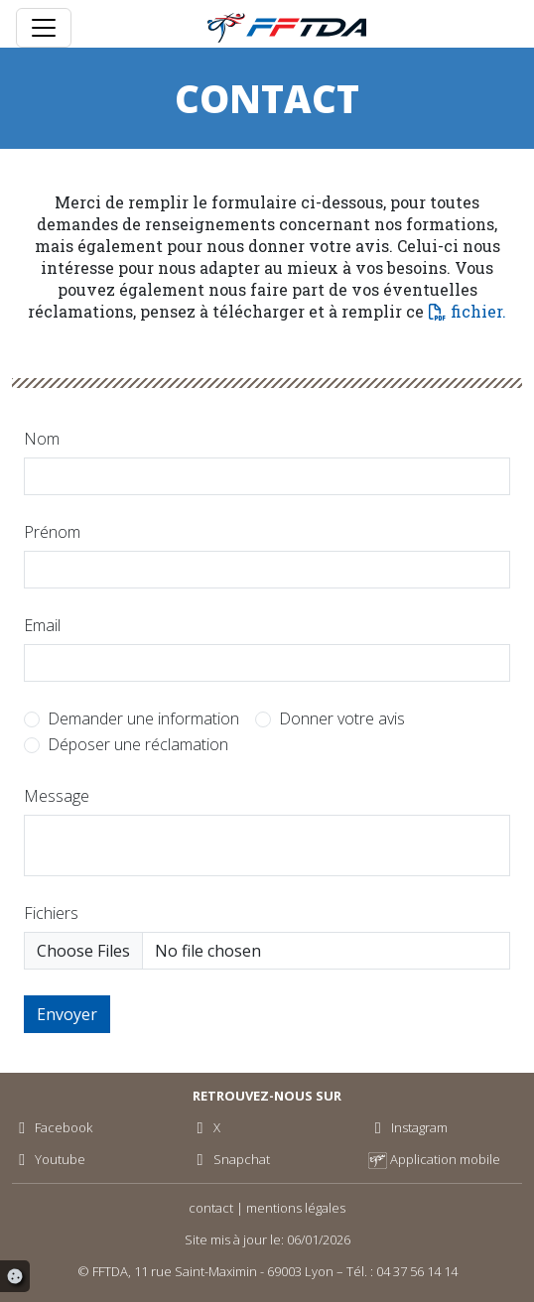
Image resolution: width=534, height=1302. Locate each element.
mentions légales (295, 1208)
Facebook (52, 1127)
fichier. (478, 311)
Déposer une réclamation (138, 744)
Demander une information (143, 718)
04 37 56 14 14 (417, 1271)
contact (211, 1208)
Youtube (48, 1159)
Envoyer (67, 1014)
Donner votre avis (342, 718)
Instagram (408, 1127)
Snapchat (229, 1159)
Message (56, 796)
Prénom (52, 532)
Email (42, 625)
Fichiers (51, 913)
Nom (42, 439)
